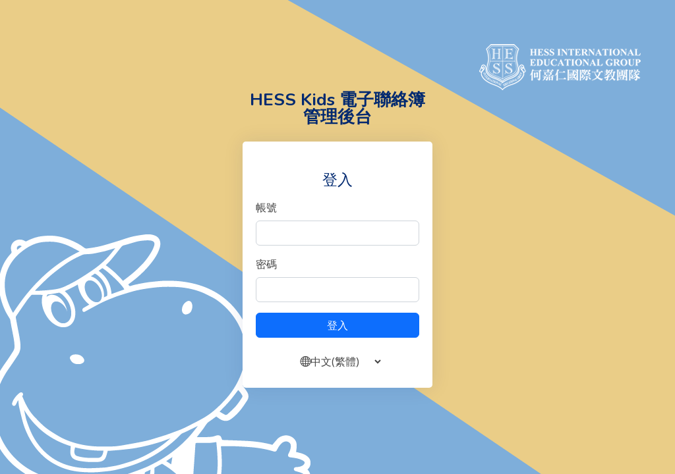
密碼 (266, 264)
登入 (337, 325)
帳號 (266, 207)
